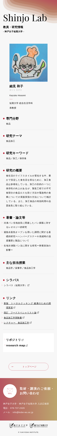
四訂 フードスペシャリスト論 (20, 312)
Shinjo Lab (28, 22)
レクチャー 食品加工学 (16, 323)
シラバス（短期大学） (15, 285)
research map (15, 345)
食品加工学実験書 (13, 317)
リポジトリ (13, 339)
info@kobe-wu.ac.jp (23, 412)
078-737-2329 (17, 408)
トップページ (24, 366)
